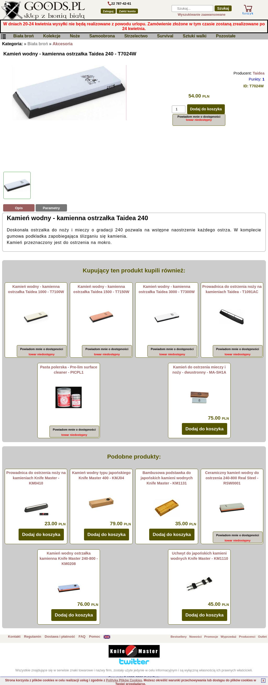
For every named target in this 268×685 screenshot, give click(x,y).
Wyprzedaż (228, 636)
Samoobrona (102, 36)
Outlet (262, 636)
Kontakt (14, 636)
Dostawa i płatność (60, 636)
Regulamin (32, 636)
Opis (19, 208)
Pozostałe (226, 36)
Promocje (211, 636)
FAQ (82, 636)
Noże (75, 36)
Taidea (259, 73)
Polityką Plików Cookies (124, 680)
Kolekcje (51, 36)
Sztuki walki (194, 36)
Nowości (195, 636)
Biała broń (23, 36)
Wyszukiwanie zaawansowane (202, 14)
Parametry (51, 208)
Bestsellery (179, 636)
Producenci (247, 636)
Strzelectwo (136, 36)
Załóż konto (127, 11)
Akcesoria (63, 44)
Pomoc (94, 636)
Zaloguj (108, 11)
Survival (165, 36)
